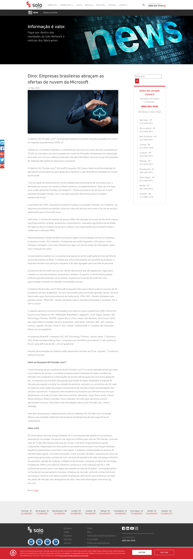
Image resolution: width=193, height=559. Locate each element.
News (89, 528)
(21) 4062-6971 (42, 513)
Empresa (68, 528)
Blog (89, 532)
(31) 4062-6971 (59, 513)
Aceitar (142, 552)
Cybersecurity (66, 5)
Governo (67, 543)
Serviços (89, 5)
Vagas (66, 532)
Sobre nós (52, 5)
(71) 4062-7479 (166, 513)
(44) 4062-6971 (105, 513)
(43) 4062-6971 (90, 513)
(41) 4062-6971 (76, 513)
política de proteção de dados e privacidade (73, 555)
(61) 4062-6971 (152, 513)
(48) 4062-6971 (120, 513)
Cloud (79, 5)
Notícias (112, 5)
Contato (123, 5)
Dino (36, 490)
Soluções (68, 539)
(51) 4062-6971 (136, 513)
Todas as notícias (50, 13)
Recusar (164, 552)
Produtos (101, 5)
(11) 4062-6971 (26, 513)
